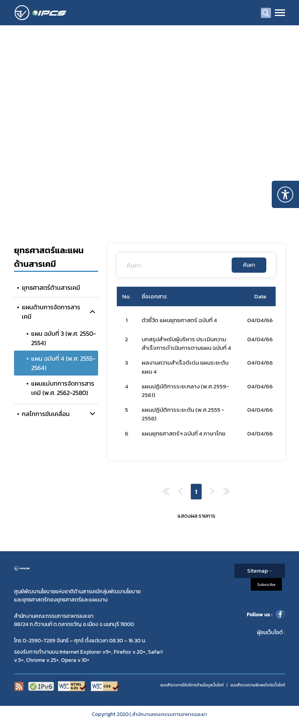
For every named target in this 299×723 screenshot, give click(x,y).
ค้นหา (249, 265)
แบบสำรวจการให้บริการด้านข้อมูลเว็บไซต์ (191, 685)
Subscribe (266, 584)
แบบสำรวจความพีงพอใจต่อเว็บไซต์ (257, 685)
